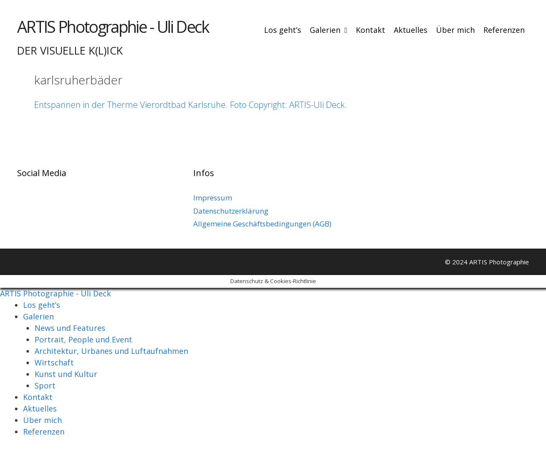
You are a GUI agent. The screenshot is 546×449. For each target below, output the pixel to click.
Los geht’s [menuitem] (41, 305)
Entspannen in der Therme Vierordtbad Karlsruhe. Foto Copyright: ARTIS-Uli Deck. (190, 104)
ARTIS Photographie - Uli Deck (113, 26)
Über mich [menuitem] (42, 420)
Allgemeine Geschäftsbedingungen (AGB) (262, 224)
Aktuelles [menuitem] (40, 408)
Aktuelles (410, 30)
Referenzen (504, 30)
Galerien (330, 30)
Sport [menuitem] (45, 385)
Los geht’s (282, 30)
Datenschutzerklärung (230, 211)
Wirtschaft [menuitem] (54, 362)
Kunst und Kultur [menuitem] (66, 374)
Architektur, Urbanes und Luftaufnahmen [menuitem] (111, 351)
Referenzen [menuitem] (43, 431)
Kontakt (370, 30)
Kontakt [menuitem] (37, 397)
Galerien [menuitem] (38, 316)
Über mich (455, 30)
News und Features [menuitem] (70, 328)
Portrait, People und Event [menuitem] (83, 339)
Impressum (212, 198)
